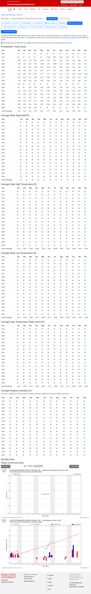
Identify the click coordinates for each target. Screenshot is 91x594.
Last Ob (16, 23)
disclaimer (73, 5)
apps (80, 5)
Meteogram (38, 23)
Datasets (32, 9)
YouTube (50, 585)
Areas (25, 9)
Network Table (50, 23)
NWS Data (54, 9)
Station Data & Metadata (8, 14)
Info (39, 9)
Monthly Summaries (74, 23)
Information (6, 23)
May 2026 (74, 467)
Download (62, 27)
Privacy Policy (72, 584)
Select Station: (5, 18)
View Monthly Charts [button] (9, 32)
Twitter (49, 578)
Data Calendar (51, 27)
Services (62, 9)
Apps (19, 9)
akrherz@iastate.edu (29, 581)
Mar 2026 (5, 467)
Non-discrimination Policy (75, 582)
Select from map (65, 18)
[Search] (72, 1)
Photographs (26, 23)
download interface (81, 35)
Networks (45, 9)
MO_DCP (20, 14)
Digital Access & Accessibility (76, 586)
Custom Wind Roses (36, 27)
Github (49, 582)
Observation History (8, 27)
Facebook (50, 575)
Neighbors (61, 23)
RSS (49, 589)
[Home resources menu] (15, 9)
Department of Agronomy (7, 582)
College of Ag (4, 580)
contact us (64, 5)
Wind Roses (22, 27)
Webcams (70, 9)
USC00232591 (66, 37)
